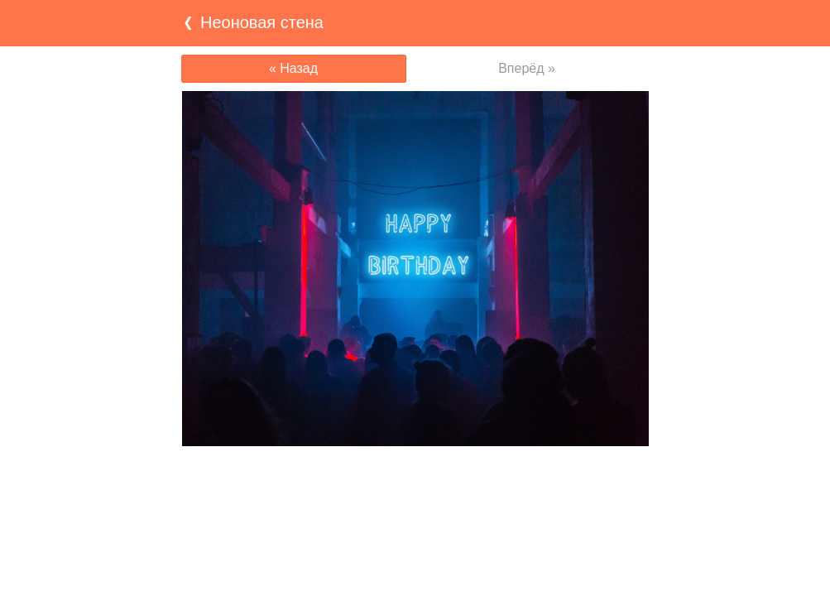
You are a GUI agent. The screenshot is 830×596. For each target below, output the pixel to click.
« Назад (293, 68)
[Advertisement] (415, 478)
